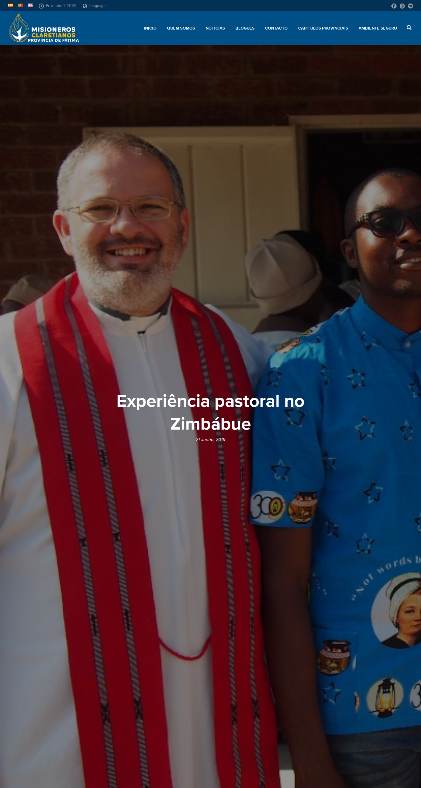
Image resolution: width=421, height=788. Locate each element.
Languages (95, 5)
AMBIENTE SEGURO (378, 28)
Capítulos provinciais (323, 28)
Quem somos (181, 28)
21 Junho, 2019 (210, 439)
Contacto (276, 28)
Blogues (245, 28)
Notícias (215, 28)
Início (150, 28)
